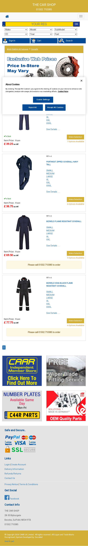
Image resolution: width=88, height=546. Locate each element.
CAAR (22, 535)
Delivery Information (14, 469)
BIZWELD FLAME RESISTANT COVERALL (63, 221)
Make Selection (75, 137)
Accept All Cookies (55, 107)
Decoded (38, 537)
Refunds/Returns (13, 473)
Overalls (34, 49)
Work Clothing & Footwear (17, 49)
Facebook (12, 499)
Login (7, 464)
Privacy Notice (11, 484)
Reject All (33, 107)
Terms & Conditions (28, 484)
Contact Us (10, 478)
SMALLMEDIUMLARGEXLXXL (50, 233)
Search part (9, 541)
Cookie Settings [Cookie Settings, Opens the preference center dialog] (43, 100)
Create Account (18, 464)
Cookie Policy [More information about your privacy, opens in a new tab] (63, 91)
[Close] (81, 80)
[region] (44, 96)
